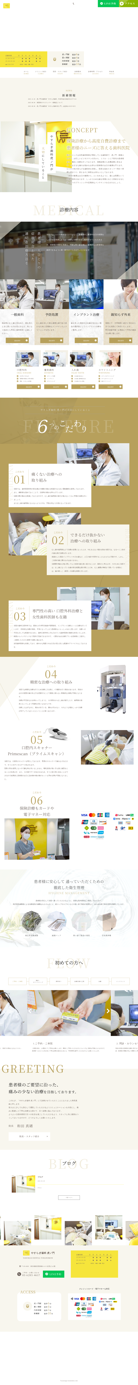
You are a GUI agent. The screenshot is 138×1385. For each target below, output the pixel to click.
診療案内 (78, 73)
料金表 (111, 73)
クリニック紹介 (40, 73)
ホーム (26, 73)
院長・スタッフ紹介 (60, 73)
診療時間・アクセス (95, 73)
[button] (30, 1011)
